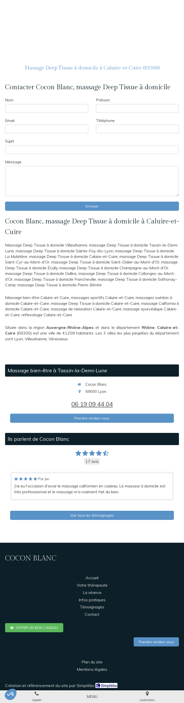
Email (9, 120)
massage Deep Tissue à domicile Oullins (41, 273)
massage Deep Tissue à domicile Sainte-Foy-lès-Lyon (64, 250)
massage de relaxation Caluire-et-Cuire (86, 308)
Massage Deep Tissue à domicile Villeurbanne (46, 245)
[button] (11, 694)
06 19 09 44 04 (92, 404)
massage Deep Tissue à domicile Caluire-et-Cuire (73, 256)
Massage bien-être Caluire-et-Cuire (37, 297)
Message (13, 162)
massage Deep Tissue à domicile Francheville (55, 279)
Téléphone (105, 120)
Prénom (103, 100)
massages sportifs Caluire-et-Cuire (102, 297)
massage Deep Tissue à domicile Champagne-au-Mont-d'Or (113, 267)
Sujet (9, 141)
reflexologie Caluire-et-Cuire (47, 314)
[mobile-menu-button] (92, 696)
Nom (9, 100)
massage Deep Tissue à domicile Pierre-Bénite (59, 284)
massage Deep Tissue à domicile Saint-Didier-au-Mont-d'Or (105, 262)
